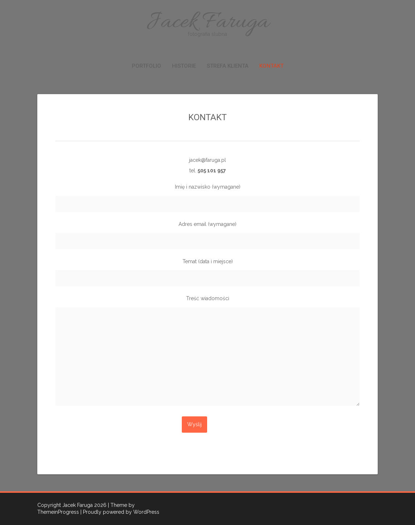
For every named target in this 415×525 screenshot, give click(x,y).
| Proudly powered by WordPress (119, 512)
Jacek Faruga (207, 23)
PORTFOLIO (146, 66)
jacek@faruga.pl (207, 160)
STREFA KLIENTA (227, 66)
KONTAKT (271, 66)
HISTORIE (184, 66)
